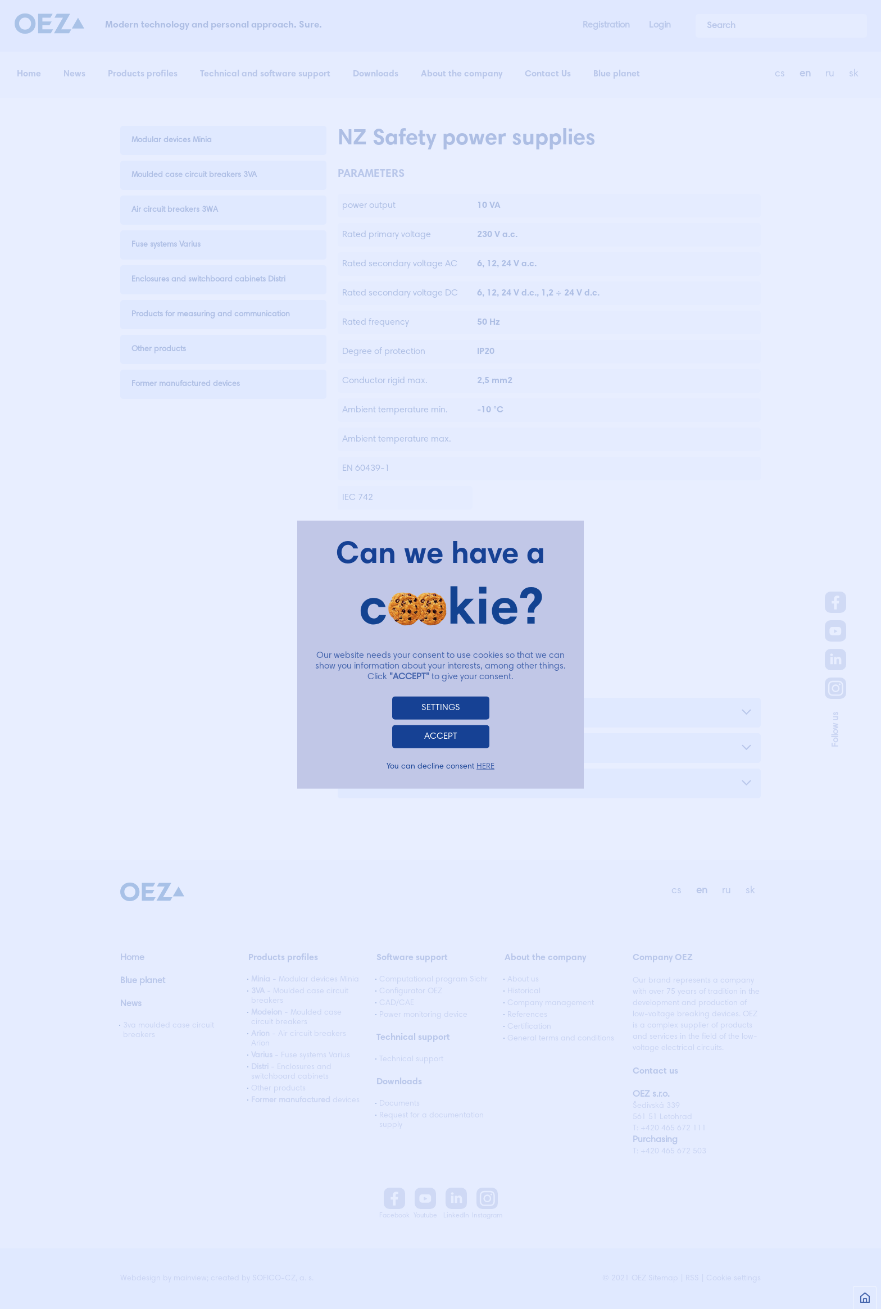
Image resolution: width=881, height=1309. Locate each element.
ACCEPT (440, 735)
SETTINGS (440, 707)
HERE (485, 766)
